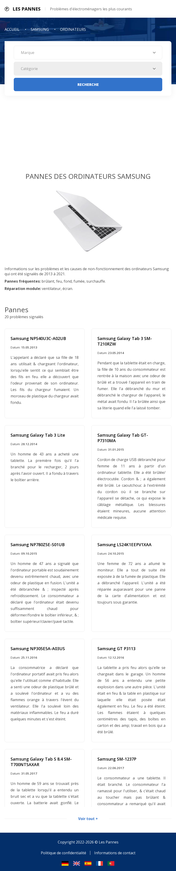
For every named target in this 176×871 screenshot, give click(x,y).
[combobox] (88, 52)
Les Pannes (108, 840)
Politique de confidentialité (63, 850)
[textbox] (88, 52)
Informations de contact (114, 850)
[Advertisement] (88, 137)
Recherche (88, 84)
